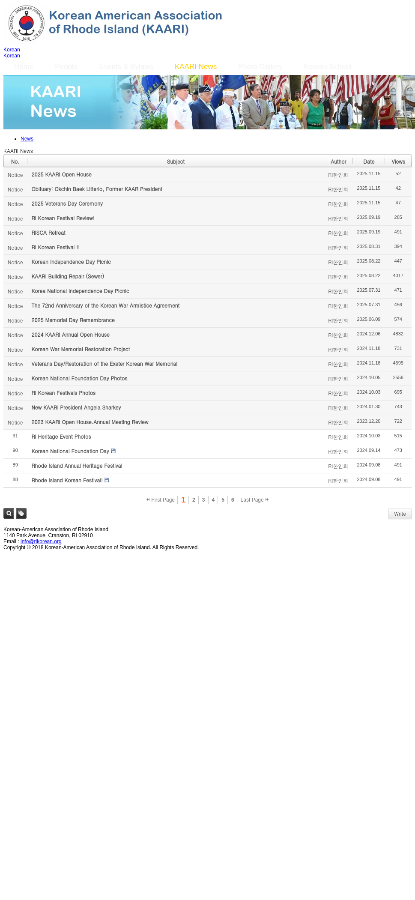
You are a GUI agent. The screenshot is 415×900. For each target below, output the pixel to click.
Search (8, 513)
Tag (21, 513)
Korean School (328, 67)
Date (368, 161)
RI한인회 (338, 174)
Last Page (255, 500)
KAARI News (196, 67)
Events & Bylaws (126, 67)
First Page (160, 500)
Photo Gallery (260, 67)
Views (398, 161)
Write (400, 513)
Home (23, 67)
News (27, 139)
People (66, 67)
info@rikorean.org (41, 541)
